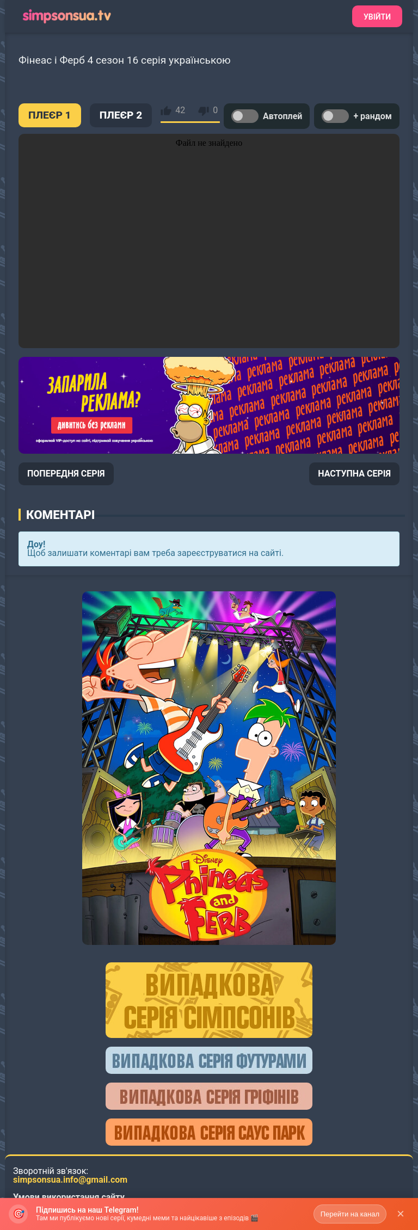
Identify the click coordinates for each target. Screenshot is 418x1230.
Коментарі (60, 515)
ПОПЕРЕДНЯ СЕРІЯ (66, 473)
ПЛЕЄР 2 (121, 115)
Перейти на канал (350, 1218)
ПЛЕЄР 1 (49, 115)
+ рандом (357, 116)
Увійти (377, 17)
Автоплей (266, 116)
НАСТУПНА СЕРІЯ (354, 473)
